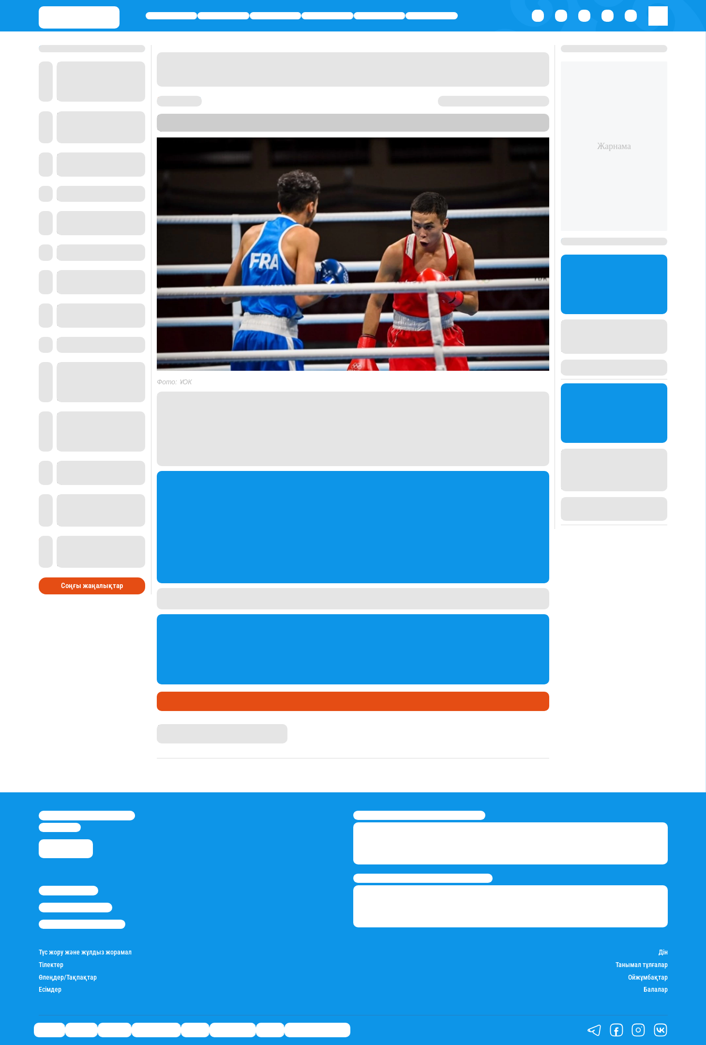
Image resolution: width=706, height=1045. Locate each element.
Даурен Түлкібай (181, 728)
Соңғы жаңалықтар (92, 585)
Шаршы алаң (245, 701)
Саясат (171, 15)
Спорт (379, 15)
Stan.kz (368, 127)
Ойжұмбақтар (648, 977)
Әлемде (275, 15)
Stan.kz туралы (68, 890)
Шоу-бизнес (431, 15)
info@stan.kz (60, 827)
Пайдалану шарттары (82, 924)
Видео (270, 1030)
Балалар (656, 989)
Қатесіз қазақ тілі (317, 1030)
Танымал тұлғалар (642, 965)
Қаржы (223, 15)
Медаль (201, 701)
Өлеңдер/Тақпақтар (68, 977)
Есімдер (50, 989)
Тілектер (51, 965)
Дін (663, 952)
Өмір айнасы (327, 15)
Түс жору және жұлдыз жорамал (85, 952)
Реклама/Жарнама (75, 907)
